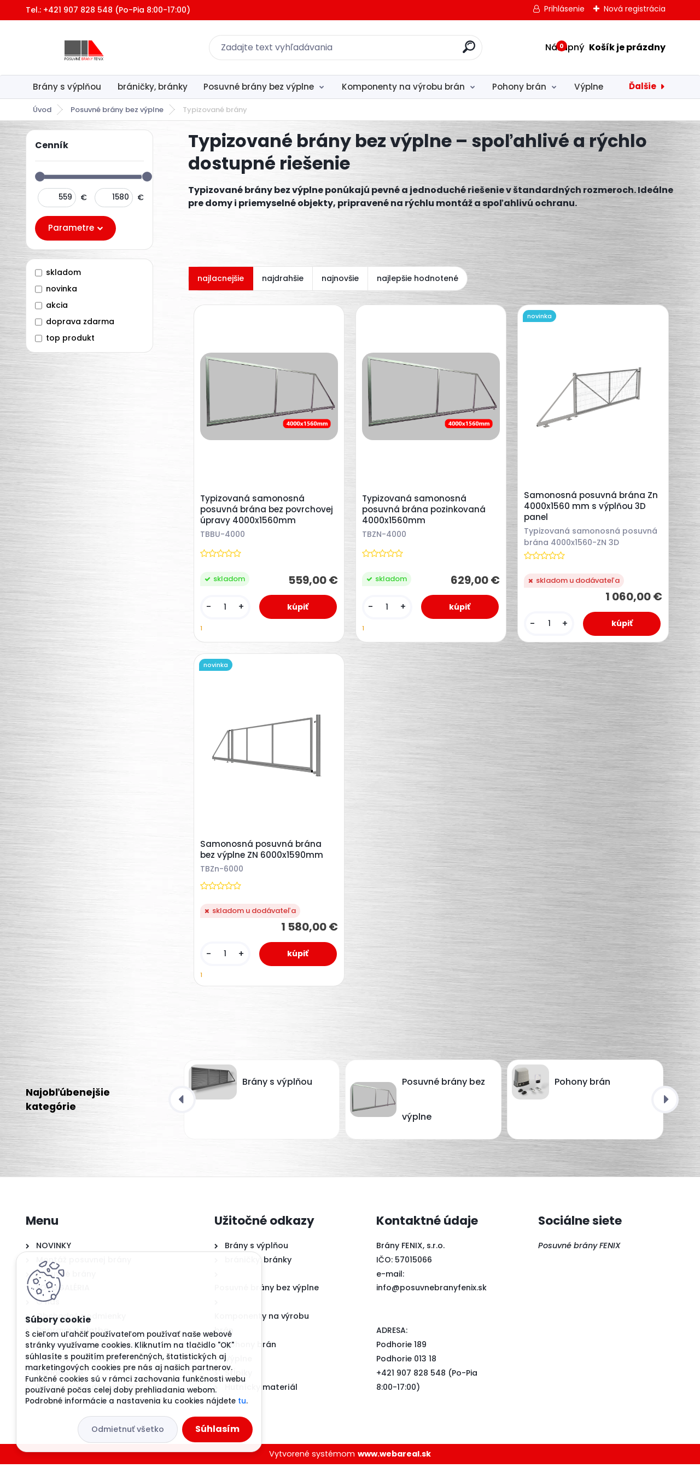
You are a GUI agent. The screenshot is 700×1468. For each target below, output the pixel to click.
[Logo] (93, 47)
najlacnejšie (220, 278)
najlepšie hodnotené (417, 278)
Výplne (588, 86)
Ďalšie (642, 86)
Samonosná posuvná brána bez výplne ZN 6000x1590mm (262, 853)
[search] (469, 51)
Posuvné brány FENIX (579, 1249)
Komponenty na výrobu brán (403, 86)
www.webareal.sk (394, 1457)
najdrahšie (283, 278)
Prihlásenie (564, 8)
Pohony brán (519, 86)
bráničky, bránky (153, 86)
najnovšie (340, 278)
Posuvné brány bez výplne (258, 86)
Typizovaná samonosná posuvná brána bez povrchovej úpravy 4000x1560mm (267, 510)
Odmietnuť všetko (127, 1429)
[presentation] (182, 1103)
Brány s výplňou (67, 86)
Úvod (42, 109)
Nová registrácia (635, 8)
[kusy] (225, 608)
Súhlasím (217, 1429)
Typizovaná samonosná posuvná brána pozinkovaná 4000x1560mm (425, 510)
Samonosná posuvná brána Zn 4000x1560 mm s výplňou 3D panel (592, 507)
